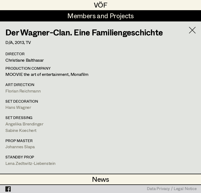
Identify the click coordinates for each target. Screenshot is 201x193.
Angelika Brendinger (24, 123)
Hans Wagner (18, 107)
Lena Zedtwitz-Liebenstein (30, 163)
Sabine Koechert (20, 130)
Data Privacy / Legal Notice (172, 189)
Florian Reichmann (22, 90)
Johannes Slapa (20, 146)
